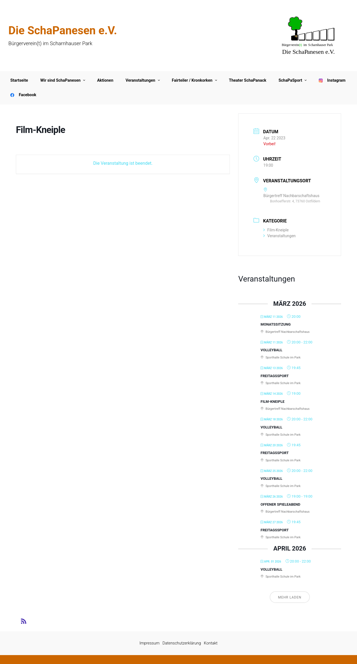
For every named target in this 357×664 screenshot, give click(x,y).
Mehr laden (289, 597)
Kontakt (211, 643)
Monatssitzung (275, 324)
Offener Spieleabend (280, 504)
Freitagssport (274, 376)
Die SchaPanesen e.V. (62, 30)
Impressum (149, 643)
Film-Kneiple (276, 230)
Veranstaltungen (279, 236)
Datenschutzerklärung (182, 643)
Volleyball (271, 350)
